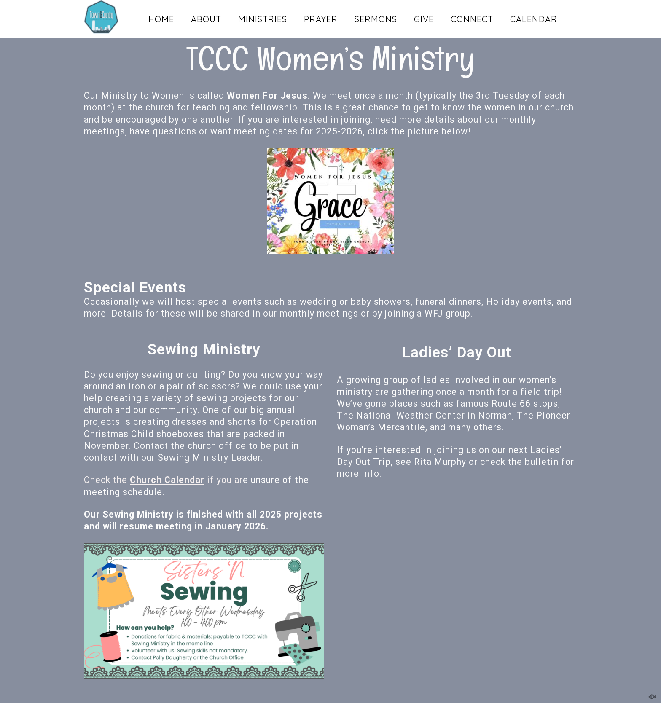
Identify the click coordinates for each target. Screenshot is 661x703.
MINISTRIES (262, 19)
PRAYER (321, 19)
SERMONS (376, 19)
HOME (161, 19)
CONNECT (472, 19)
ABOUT (206, 19)
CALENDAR (533, 19)
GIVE (424, 19)
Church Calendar (167, 480)
